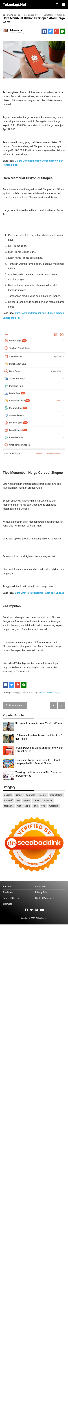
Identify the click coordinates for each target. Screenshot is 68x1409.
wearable (53, 806)
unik (36, 806)
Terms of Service (11, 898)
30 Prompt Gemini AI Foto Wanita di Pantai (38, 723)
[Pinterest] (56, 31)
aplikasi (42, 693)
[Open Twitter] (31, 910)
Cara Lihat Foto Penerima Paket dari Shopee (39, 592)
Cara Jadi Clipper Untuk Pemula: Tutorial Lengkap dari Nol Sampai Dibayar (37, 762)
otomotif (8, 800)
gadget (18, 795)
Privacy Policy (41, 892)
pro (18, 800)
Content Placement (44, 898)
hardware (30, 795)
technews (9, 806)
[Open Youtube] (42, 910)
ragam (27, 800)
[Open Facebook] (26, 910)
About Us (7, 886)
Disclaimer (8, 892)
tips (59, 693)
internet (42, 795)
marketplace (51, 693)
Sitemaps (7, 904)
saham (36, 800)
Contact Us (40, 886)
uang (27, 806)
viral (43, 806)
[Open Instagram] (37, 910)
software (48, 800)
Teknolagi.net (42, 918)
